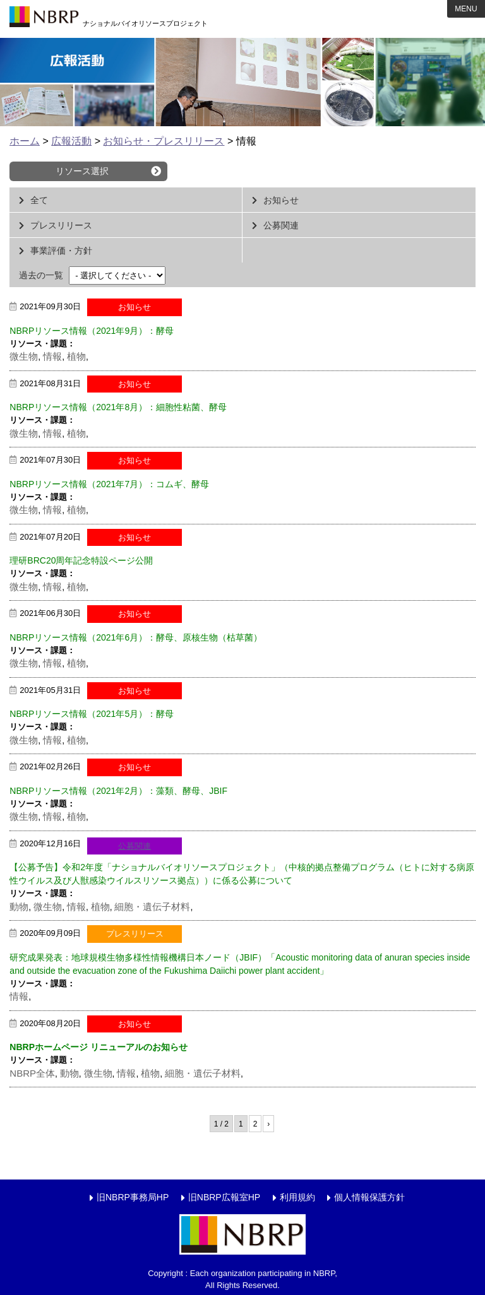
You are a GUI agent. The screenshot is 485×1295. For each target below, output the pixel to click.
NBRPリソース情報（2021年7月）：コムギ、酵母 (109, 484)
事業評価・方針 (61, 250)
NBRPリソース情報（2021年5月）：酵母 (91, 714)
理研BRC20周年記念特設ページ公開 (81, 560)
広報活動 (71, 141)
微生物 (23, 356)
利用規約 (297, 1197)
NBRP (44, 19)
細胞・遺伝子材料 (152, 906)
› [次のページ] (268, 1124)
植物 (76, 356)
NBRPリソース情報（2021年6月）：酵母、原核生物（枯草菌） (135, 637)
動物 (18, 906)
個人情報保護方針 (369, 1197)
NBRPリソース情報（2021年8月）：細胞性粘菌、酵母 (118, 407)
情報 (52, 356)
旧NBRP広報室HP (224, 1197)
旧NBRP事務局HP (133, 1197)
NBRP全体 (32, 1073)
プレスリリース (61, 225)
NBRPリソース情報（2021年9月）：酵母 (91, 331)
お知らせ (281, 200)
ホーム (24, 141)
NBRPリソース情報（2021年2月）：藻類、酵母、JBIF (118, 791)
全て (39, 200)
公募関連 (281, 225)
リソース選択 (82, 171)
